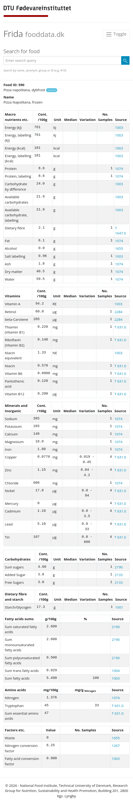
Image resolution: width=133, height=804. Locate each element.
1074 (119, 168)
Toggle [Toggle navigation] (116, 34)
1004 (116, 670)
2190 (119, 567)
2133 (119, 574)
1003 (119, 127)
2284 (118, 311)
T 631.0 (120, 327)
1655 (119, 248)
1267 (116, 745)
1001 (119, 607)
